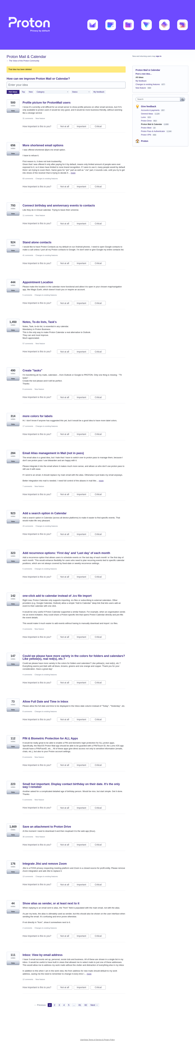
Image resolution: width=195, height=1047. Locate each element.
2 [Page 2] (54, 1005)
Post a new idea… (144, 74)
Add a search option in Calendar (45, 513)
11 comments (28, 215)
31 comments (28, 118)
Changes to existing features (47, 178)
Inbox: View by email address (43, 955)
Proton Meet (146, 128)
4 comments (27, 629)
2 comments (27, 928)
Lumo (143, 117)
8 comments (27, 389)
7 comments (27, 486)
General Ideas (147, 114)
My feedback (98, 92)
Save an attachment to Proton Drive (47, 826)
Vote (13, 111)
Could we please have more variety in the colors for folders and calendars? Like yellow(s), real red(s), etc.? (74, 657)
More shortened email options (43, 145)
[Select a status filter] (81, 92)
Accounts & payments (150, 110)
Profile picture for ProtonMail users (47, 102)
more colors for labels (38, 416)
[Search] (182, 99)
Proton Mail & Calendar (151, 124)
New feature (40, 118)
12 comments (28, 979)
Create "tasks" (32, 370)
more (73, 173)
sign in (158, 56)
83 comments (28, 178)
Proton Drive (146, 121)
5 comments (27, 295)
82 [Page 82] (86, 1005)
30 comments (28, 837)
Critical (100, 127)
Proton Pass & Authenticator (153, 131)
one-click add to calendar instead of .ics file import (57, 595)
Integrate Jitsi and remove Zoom (45, 863)
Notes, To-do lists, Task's (40, 322)
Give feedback (148, 106)
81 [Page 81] (80, 1005)
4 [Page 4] (64, 1005)
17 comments (28, 426)
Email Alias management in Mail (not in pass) (53, 453)
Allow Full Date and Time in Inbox (45, 701)
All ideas (139, 77)
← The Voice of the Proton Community (23, 61)
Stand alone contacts (37, 242)
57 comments (28, 343)
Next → (94, 1005)
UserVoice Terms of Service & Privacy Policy (97, 1040)
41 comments (28, 255)
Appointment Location (38, 282)
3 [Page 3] (59, 1005)
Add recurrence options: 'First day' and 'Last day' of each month (66, 553)
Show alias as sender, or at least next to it (51, 903)
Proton (144, 141)
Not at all (66, 127)
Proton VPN (146, 135)
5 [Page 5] (68, 1005)
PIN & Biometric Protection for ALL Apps (50, 738)
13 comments (28, 876)
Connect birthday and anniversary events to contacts (59, 205)
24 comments (28, 526)
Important (83, 127)
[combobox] (158, 99)
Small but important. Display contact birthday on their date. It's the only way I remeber (71, 785)
